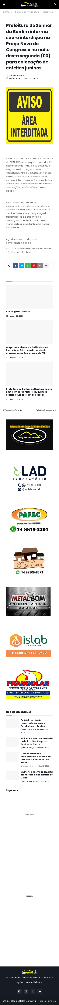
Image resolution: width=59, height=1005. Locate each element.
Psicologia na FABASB (18, 311)
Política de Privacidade (27, 11)
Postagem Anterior (13, 410)
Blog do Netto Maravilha (23, 1000)
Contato (7, 11)
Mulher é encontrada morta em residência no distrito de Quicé (37, 775)
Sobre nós (47, 11)
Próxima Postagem (45, 410)
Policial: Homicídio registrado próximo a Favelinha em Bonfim (33, 723)
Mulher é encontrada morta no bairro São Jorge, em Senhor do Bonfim (37, 741)
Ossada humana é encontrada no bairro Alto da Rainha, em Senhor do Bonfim (36, 758)
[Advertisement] (29, 847)
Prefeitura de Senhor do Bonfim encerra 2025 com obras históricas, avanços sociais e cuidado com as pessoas (29, 392)
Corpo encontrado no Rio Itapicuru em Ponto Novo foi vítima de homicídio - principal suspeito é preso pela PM (28, 350)
